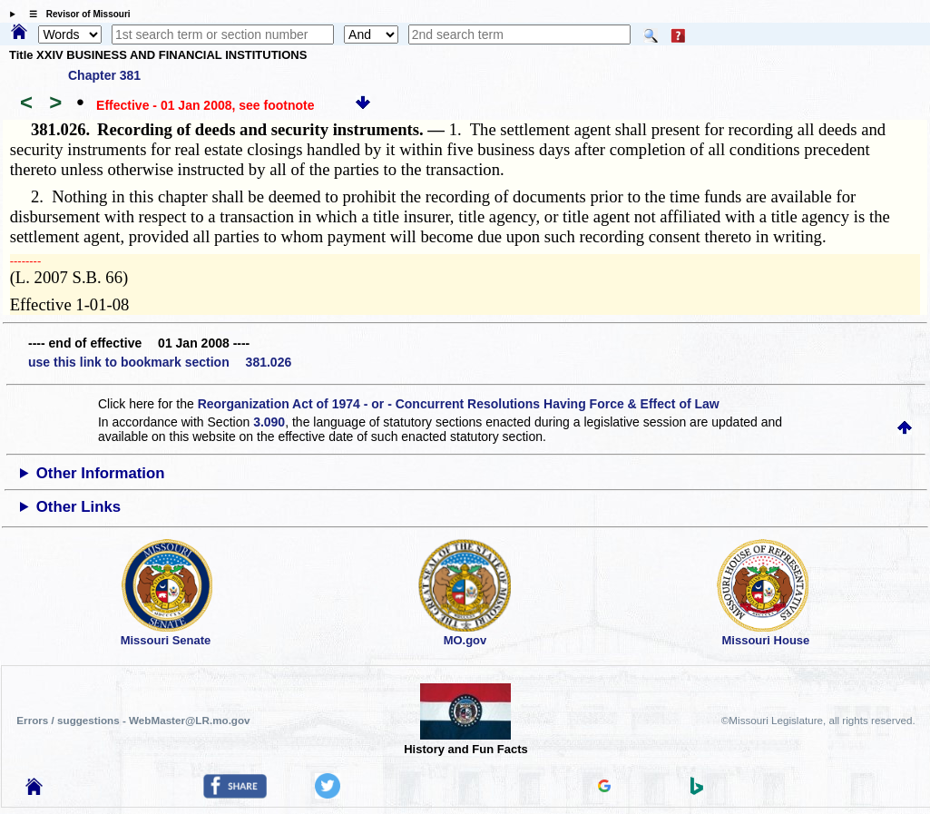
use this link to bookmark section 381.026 (159, 362)
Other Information (100, 473)
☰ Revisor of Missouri (75, 14)
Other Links (78, 506)
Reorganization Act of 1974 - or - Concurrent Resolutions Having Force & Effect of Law (459, 404)
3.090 (269, 422)
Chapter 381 (104, 75)
